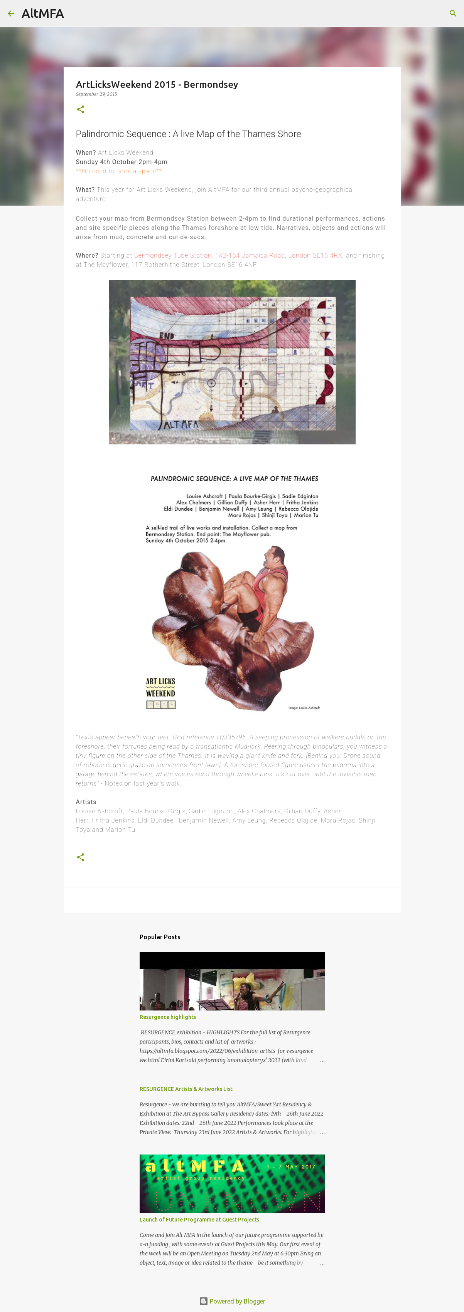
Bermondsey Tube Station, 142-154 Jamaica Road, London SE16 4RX (238, 255)
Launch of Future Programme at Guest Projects (199, 1219)
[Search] (74, 13)
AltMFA (43, 13)
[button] (80, 110)
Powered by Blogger (232, 1301)
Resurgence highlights (168, 1017)
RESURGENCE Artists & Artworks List (186, 1089)
